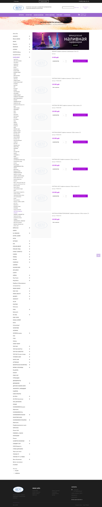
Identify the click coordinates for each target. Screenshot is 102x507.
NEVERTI (15, 296)
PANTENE (15, 304)
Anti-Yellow (16, 62)
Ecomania (16, 88)
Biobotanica (16, 69)
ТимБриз (15, 219)
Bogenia (15, 44)
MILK (15, 111)
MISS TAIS (15, 291)
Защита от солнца (17, 174)
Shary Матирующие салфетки (18, 141)
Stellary (15, 341)
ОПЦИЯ (15, 404)
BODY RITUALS (17, 75)
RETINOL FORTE (17, 132)
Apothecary (16, 64)
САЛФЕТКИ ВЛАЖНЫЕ (18, 441)
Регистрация (85, 7)
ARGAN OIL (16, 65)
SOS (14, 150)
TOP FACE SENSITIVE (18, 351)
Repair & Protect (17, 130)
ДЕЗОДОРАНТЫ (17, 380)
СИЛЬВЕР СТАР (17, 443)
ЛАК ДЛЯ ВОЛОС (17, 401)
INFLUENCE (16, 270)
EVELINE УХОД (16, 249)
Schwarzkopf (16, 325)
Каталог (42, 24)
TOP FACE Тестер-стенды (19, 354)
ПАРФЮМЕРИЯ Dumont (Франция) (19, 408)
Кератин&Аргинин (17, 179)
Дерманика (16, 169)
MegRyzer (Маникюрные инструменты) (19, 284)
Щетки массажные (18, 462)
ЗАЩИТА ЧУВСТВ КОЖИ (19, 176)
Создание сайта (78, 505)
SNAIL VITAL (16, 146)
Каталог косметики (36, 492)
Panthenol (16, 125)
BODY (15, 74)
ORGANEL (16, 124)
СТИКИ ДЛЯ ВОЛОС (18, 449)
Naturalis (15, 117)
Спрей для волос (17, 216)
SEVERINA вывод (17, 333)
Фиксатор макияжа (18, 222)
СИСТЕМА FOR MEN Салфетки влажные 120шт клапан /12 (67, 105)
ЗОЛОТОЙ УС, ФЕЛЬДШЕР (19, 388)
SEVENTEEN (16, 328)
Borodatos (16, 77)
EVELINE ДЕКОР (17, 246)
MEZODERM (16, 109)
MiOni (15, 112)
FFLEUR (15, 259)
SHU (14, 336)
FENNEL (15, 257)
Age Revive (16, 59)
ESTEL (14, 238)
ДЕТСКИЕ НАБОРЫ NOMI (19, 386)
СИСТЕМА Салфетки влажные (18, 212)
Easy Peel (15, 85)
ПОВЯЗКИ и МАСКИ (18, 433)
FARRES (15, 254)
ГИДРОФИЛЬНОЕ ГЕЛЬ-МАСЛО (19, 167)
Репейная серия (17, 206)
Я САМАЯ (15, 464)
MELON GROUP (16, 288)
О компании (54, 492)
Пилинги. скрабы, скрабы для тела (19, 202)
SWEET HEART (16, 343)
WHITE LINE (16, 359)
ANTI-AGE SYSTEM (17, 61)
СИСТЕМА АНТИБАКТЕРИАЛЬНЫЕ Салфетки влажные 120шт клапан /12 (70, 213)
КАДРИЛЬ (15, 391)
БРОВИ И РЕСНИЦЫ (18, 367)
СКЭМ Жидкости (17, 446)
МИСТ (15, 190)
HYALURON (16, 93)
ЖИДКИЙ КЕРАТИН (18, 172)
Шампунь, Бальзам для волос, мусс (18, 225)
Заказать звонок (44, 1)
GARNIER (15, 265)
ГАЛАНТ (15, 372)
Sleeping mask (17, 145)
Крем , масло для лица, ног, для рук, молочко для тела (19, 183)
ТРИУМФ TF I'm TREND (19, 456)
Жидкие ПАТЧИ (17, 171)
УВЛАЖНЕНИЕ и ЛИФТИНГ (19, 221)
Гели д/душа (16, 164)
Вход (85, 8)
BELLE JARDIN (16, 39)
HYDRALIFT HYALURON (18, 96)
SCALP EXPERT (17, 137)
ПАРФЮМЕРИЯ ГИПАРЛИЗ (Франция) (19, 421)
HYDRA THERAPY (17, 95)
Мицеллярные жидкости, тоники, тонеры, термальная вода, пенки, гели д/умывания (19, 194)
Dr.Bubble (16, 83)
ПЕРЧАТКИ (15, 427)
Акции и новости (35, 493)
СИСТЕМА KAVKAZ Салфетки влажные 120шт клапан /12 (66, 132)
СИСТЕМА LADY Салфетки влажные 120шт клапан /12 (66, 186)
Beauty (15, 67)
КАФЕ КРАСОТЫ (17, 393)
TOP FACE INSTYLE (17, 349)
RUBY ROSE (16, 317)
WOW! (15, 156)
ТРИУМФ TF (16, 454)
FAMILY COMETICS (17, 251)
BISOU (14, 41)
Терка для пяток (17, 451)
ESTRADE (15, 241)
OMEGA (15, 122)
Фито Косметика (17, 459)
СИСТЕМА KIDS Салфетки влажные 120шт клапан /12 (65, 159)
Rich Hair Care (16, 134)
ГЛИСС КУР (15, 375)
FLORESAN (15, 262)
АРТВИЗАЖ (16, 362)
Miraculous (16, 114)
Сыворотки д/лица (18, 217)
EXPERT (15, 90)
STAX (14, 338)
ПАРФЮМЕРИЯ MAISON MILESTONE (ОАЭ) (19, 416)
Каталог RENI (35, 490)
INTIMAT (15, 100)
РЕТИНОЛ (16, 208)
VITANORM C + (17, 155)
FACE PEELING (17, 91)
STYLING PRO (16, 151)
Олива (15, 198)
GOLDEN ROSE (16, 267)
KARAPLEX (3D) (17, 103)
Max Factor (15, 278)
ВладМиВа (15, 370)
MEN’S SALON (16, 108)
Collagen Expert (17, 80)
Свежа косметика (17, 209)
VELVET (15, 153)
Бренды (53, 495)
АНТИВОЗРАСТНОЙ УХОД (19, 159)
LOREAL (15, 275)
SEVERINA (15, 330)
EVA (14, 243)
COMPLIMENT (48, 24)
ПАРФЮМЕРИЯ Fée (18, 412)
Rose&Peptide (17, 135)
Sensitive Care (16, 138)
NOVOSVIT (15, 299)
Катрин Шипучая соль (18, 177)
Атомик (15, 163)
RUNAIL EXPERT (17, 320)
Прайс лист (34, 495)
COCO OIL (16, 78)
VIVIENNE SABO (17, 357)
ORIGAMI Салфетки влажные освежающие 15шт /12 (65, 51)
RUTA (14, 322)
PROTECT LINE (17, 129)
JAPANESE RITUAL (17, 101)
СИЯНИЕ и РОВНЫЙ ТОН (19, 214)
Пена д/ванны (17, 200)
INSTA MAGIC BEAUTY (18, 98)
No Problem (16, 119)
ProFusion (15, 307)
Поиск (77, 7)
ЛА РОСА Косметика (18, 399)
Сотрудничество (55, 493)
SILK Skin (15, 143)
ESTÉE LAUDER (16, 236)
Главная (37, 24)
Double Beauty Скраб (18, 82)
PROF (15, 127)
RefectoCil (15, 312)
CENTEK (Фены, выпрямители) (17, 53)
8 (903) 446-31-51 (84, 1)
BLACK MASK (16, 70)
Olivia (15, 121)
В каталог (75, 45)
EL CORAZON (16, 233)
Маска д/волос (17, 185)
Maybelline (15, 280)
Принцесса (16, 204)
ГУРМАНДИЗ (16, 378)
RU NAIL (15, 314)
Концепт (15, 180)
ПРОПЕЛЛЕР (16, 435)
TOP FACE (15, 346)
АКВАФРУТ (16, 158)
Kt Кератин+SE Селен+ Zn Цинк (19, 105)
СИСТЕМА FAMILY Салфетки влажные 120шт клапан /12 (66, 78)
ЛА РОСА (15, 396)
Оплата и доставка (56, 490)
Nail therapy (16, 116)
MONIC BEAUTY (17, 293)
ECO (14, 87)
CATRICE (15, 49)
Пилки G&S (16, 430)
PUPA (14, 309)
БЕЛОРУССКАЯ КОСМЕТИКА (20, 364)
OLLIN (14, 301)
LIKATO (15, 272)
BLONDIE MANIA (17, 72)
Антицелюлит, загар (18, 161)
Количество (56, 61)
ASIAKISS (15, 36)
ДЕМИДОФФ (16, 383)
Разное (15, 438)
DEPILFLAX (15, 228)
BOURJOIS (15, 46)
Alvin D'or (15, 33)
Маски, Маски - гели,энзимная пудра (18, 188)
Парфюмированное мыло (19, 425)
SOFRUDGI (16, 148)
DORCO (15, 230)
